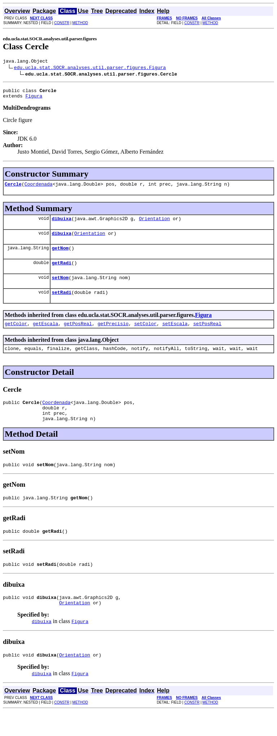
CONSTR (61, 23)
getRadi (61, 271)
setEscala (175, 335)
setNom (60, 287)
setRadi (61, 303)
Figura (33, 99)
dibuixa (61, 224)
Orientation (154, 224)
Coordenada (39, 188)
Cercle (13, 188)
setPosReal (207, 335)
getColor (16, 335)
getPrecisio (112, 335)
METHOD (80, 23)
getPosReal (78, 335)
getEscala (45, 335)
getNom (60, 255)
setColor (145, 335)
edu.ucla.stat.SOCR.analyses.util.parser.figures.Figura (90, 68)
